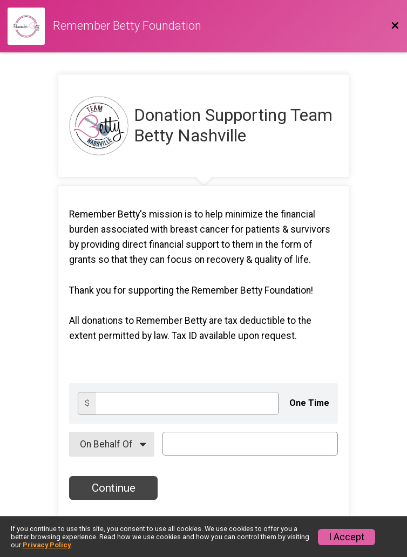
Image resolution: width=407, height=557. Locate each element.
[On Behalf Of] (111, 444)
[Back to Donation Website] (395, 26)
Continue (113, 487)
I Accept (346, 537)
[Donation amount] (187, 403)
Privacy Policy (47, 545)
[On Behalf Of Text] (250, 444)
